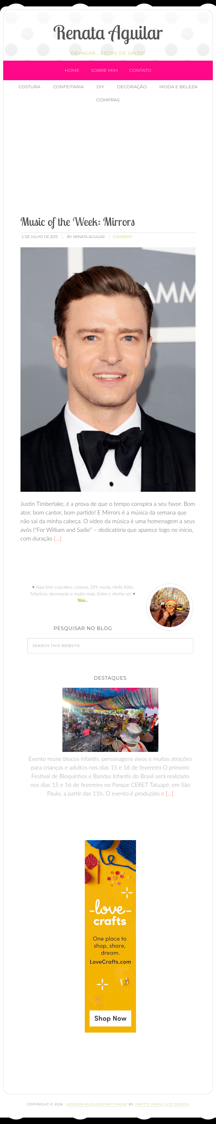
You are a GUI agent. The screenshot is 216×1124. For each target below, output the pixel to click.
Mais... (82, 600)
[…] (56, 538)
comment (122, 236)
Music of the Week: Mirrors (77, 221)
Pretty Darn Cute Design (162, 1104)
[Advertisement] (116, 160)
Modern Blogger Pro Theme (97, 1104)
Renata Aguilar (108, 32)
